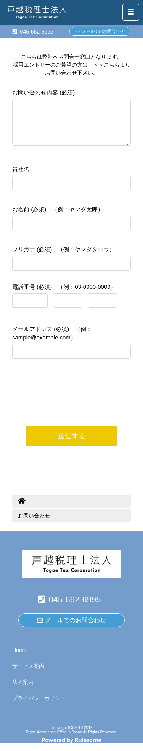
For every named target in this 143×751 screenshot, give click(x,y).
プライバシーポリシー (39, 706)
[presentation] (72, 412)
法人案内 (23, 690)
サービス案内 (28, 674)
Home (19, 658)
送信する (71, 443)
